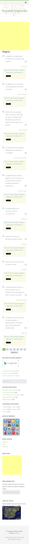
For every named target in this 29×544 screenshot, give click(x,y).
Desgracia (5, 407)
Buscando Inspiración (14, 11)
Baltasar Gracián (7, 399)
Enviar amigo (13, 70)
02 (7, 349)
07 (25, 349)
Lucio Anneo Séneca (8, 392)
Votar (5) (6, 222)
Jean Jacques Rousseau (9, 397)
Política (5, 411)
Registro (5, 442)
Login (4, 444)
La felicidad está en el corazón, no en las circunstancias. (12, 211)
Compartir (21, 70)
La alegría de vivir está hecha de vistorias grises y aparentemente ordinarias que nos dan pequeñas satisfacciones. (14, 323)
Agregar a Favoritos (16, 539)
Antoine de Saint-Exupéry (10, 390)
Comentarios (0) (18, 72)
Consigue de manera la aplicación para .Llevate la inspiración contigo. (11, 371)
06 (21, 349)
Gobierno (14, 407)
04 (14, 349)
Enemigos (14, 409)
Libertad (5, 409)
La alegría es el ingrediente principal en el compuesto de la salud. (14, 58)
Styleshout (17, 533)
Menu (25, 2)
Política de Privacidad (10, 537)
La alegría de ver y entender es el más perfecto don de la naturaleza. (14, 86)
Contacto (19, 537)
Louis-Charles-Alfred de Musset (12, 395)
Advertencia (9, 72)
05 (18, 349)
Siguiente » (14, 352)
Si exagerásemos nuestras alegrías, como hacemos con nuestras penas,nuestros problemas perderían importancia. (14, 181)
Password (5, 446)
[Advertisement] (14, 36)
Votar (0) (6, 70)
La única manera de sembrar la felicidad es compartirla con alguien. (14, 150)
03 (11, 349)
